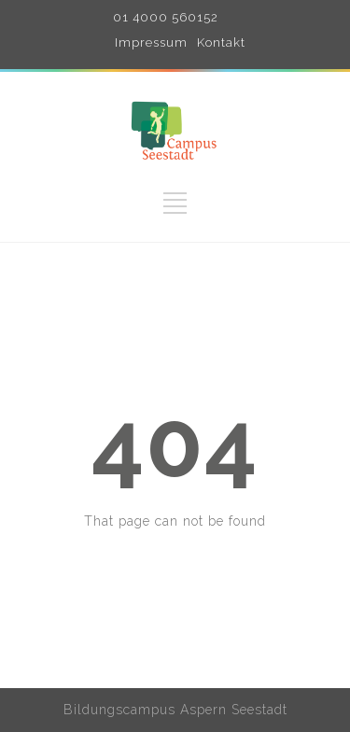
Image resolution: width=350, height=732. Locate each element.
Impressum (151, 42)
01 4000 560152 (165, 17)
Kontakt (221, 42)
